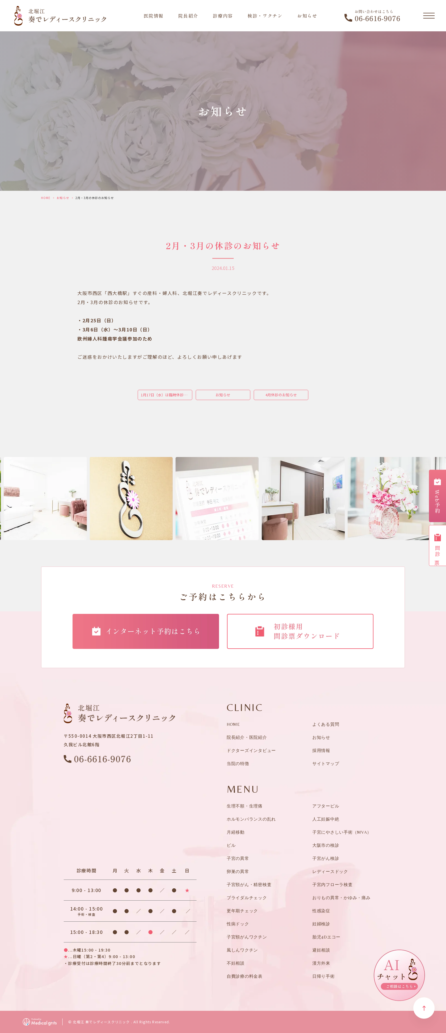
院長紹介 (188, 15)
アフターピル (325, 806)
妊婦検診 (321, 924)
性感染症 (321, 911)
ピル (231, 845)
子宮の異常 (238, 858)
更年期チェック (242, 911)
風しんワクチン (242, 950)
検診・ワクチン (264, 15)
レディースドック (330, 871)
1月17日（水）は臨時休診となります (166, 394)
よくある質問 (325, 724)
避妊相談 (321, 950)
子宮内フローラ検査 (332, 884)
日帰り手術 (323, 976)
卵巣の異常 (238, 871)
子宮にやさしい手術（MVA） (341, 832)
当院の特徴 (238, 763)
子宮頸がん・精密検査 (249, 884)
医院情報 (154, 15)
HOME (45, 198)
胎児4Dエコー (326, 937)
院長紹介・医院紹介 (247, 737)
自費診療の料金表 (245, 976)
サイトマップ (325, 763)
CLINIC (245, 707)
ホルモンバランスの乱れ (251, 819)
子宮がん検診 (325, 858)
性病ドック (238, 924)
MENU (243, 789)
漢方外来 (321, 963)
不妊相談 (236, 963)
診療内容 (223, 15)
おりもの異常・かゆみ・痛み (341, 897)
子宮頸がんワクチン (247, 937)
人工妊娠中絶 (325, 819)
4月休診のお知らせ (281, 394)
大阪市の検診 (325, 845)
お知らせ (307, 15)
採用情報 (321, 750)
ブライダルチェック (247, 897)
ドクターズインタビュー (251, 750)
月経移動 (236, 832)
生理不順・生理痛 (245, 806)
